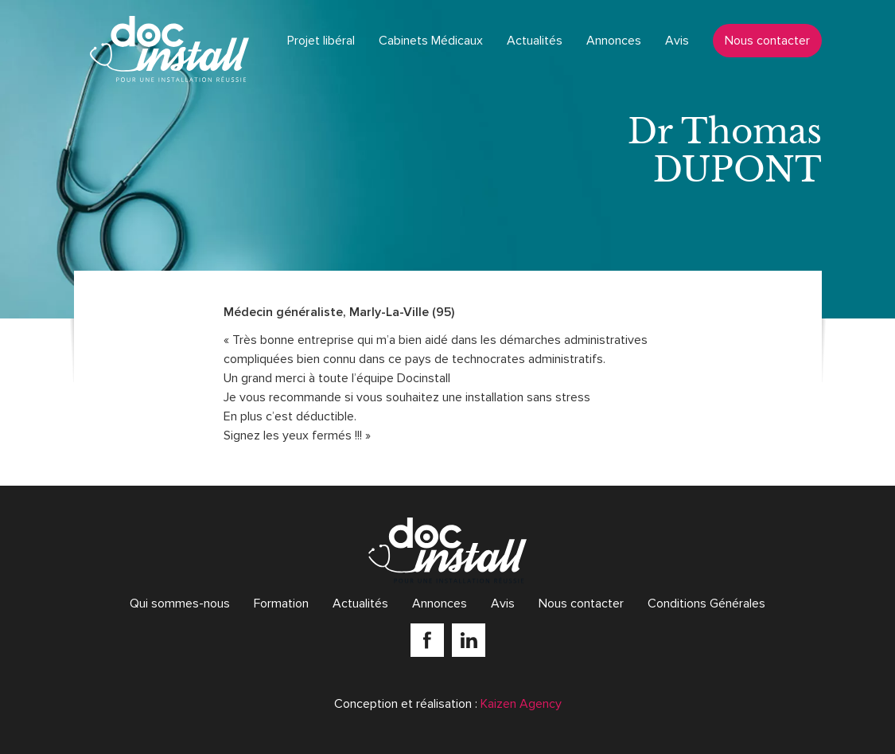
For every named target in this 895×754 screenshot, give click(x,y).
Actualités (534, 41)
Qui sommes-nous (180, 603)
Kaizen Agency (521, 704)
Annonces (613, 41)
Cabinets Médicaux (431, 41)
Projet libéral (321, 41)
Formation (281, 603)
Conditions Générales (706, 603)
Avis (677, 41)
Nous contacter (767, 41)
